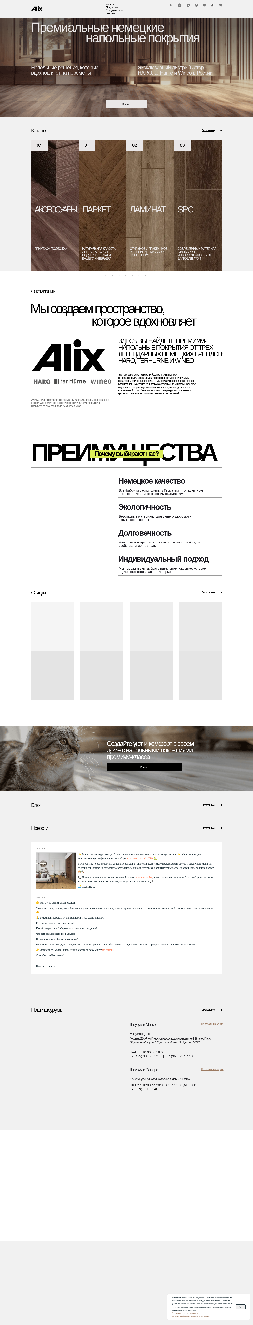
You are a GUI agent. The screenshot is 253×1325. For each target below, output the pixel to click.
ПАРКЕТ (96, 209)
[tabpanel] (55, 205)
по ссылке (108, 1033)
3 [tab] (119, 276)
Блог (64, 1269)
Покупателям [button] (112, 7)
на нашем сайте (143, 961)
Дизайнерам (105, 1252)
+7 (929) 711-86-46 (144, 1172)
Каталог (39, 1245)
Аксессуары (39, 1278)
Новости (66, 1274)
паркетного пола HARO (139, 942)
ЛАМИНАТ (147, 209)
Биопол (36, 1269)
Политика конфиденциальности (185, 1313)
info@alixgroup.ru (182, 1257)
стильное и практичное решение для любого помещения (148, 252)
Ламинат (37, 1256)
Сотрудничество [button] (114, 10)
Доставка (67, 1252)
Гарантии (67, 1265)
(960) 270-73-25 (181, 1250)
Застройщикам (107, 1260)
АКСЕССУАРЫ (55, 209)
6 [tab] (139, 276)
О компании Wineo (73, 1291)
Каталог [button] (110, 4)
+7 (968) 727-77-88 (180, 1140)
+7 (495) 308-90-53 (144, 1140)
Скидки (36, 1283)
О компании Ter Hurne (76, 1296)
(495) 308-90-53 (181, 1247)
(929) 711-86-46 (181, 1254)
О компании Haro (72, 1287)
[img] (37, 8)
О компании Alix (72, 1283)
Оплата (66, 1256)
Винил (35, 1265)
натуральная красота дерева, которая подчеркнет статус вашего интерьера (99, 253)
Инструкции (69, 1260)
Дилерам (103, 1256)
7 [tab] (146, 276)
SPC (185, 209)
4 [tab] (126, 276)
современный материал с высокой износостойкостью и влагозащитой (196, 253)
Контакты (110, 13)
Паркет (36, 1252)
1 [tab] (106, 276)
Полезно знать (42, 872)
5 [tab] (133, 276)
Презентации (70, 1278)
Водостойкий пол (42, 1274)
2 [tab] (113, 276)
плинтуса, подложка (50, 248)
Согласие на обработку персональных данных (191, 1316)
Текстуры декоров (109, 1265)
